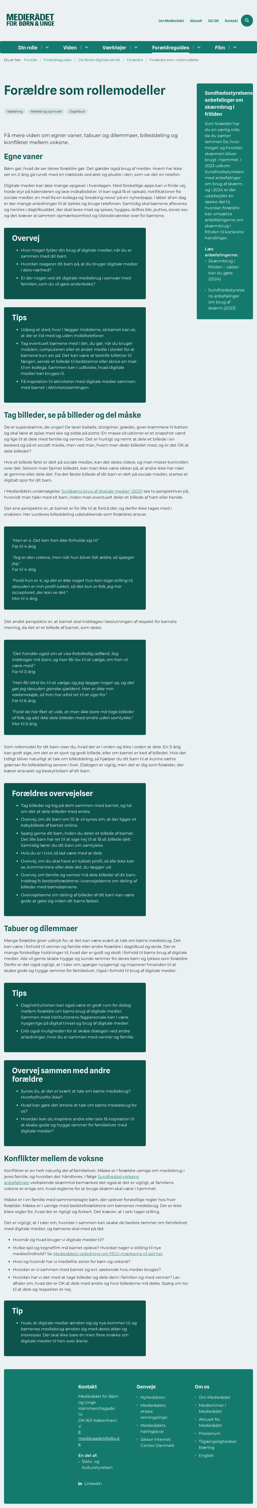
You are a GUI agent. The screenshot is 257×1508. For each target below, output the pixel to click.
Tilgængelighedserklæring (218, 1444)
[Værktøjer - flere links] (135, 47)
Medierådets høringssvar (153, 1428)
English (206, 1455)
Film (220, 48)
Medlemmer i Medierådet (212, 1408)
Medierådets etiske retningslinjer (154, 1411)
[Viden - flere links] (86, 47)
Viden (70, 48)
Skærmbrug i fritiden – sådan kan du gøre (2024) (223, 270)
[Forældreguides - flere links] (198, 47)
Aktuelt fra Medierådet (210, 1422)
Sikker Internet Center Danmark (157, 1442)
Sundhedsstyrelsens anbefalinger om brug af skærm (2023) (226, 299)
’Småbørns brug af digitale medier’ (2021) (102, 491)
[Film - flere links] (234, 47)
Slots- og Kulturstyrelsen (97, 1464)
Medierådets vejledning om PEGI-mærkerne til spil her (108, 1253)
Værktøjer (114, 48)
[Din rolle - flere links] (46, 47)
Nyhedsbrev (153, 1397)
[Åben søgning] (247, 21)
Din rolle (27, 48)
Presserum (210, 1433)
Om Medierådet (214, 1397)
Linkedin (93, 1483)
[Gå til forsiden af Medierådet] (28, 20)
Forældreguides (170, 48)
